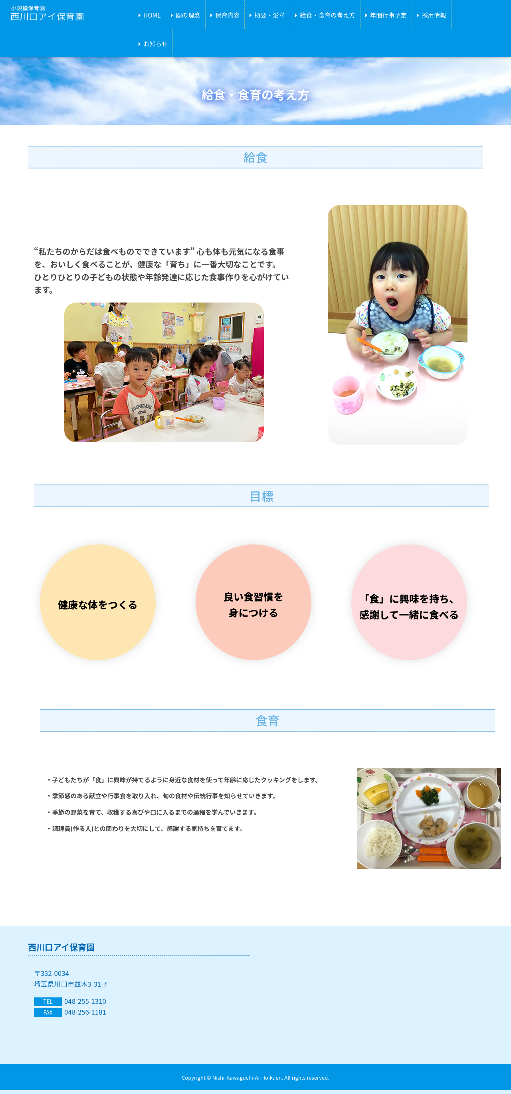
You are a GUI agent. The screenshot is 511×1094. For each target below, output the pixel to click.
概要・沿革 (269, 14)
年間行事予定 (388, 14)
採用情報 (434, 14)
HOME (152, 14)
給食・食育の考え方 (327, 14)
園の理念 (188, 14)
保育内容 (227, 14)
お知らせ (155, 43)
